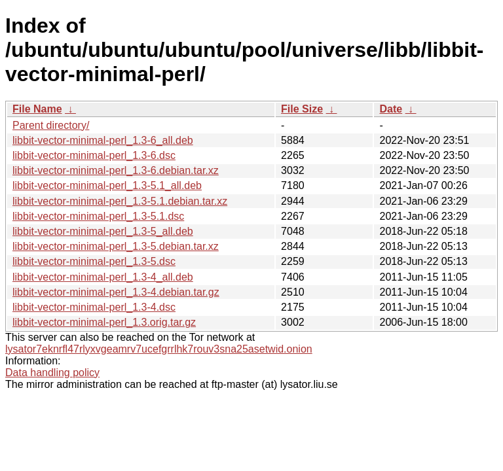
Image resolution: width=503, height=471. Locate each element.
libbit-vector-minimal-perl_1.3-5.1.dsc (98, 216)
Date (390, 108)
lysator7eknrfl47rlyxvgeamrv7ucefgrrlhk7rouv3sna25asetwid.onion (158, 349)
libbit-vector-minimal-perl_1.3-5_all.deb (102, 231)
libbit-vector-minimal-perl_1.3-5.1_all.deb (107, 185)
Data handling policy (52, 372)
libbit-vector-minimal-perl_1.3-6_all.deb (102, 140)
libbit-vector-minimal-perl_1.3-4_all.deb (102, 277)
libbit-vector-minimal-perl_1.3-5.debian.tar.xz (115, 246)
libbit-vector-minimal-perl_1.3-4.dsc (94, 307)
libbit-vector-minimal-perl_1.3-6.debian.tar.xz (115, 170)
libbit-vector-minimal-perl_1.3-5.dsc (94, 261)
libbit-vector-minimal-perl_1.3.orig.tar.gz (104, 322)
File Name (37, 108)
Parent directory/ (50, 125)
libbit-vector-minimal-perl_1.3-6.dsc (94, 155)
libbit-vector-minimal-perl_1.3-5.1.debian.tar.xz (119, 201)
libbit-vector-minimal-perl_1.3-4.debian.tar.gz (115, 292)
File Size (302, 108)
